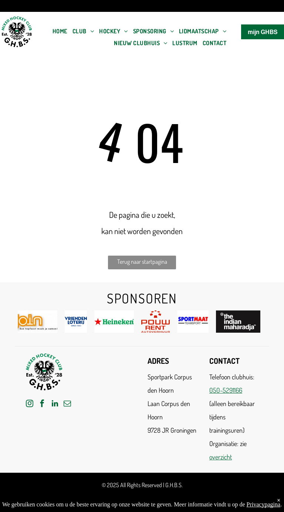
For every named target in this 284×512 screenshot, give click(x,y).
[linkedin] (54, 404)
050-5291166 (225, 390)
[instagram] (29, 404)
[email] (67, 404)
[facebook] (42, 404)
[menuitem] (60, 31)
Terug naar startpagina (142, 261)
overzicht (220, 457)
